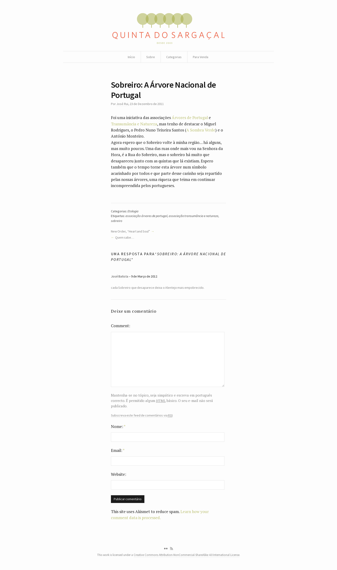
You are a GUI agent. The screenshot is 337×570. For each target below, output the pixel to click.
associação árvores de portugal (146, 216)
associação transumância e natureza (194, 216)
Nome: (118, 426)
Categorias (174, 57)
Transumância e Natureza (134, 124)
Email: (118, 450)
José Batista (119, 276)
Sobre (150, 57)
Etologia (133, 211)
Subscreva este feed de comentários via (142, 415)
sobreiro (116, 221)
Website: (118, 474)
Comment (120, 325)
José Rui (122, 104)
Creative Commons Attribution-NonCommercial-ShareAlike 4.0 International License (186, 555)
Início (131, 57)
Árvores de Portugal (190, 117)
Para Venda (200, 57)
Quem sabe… (124, 237)
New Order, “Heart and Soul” (130, 231)
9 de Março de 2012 (144, 276)
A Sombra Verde (200, 130)
